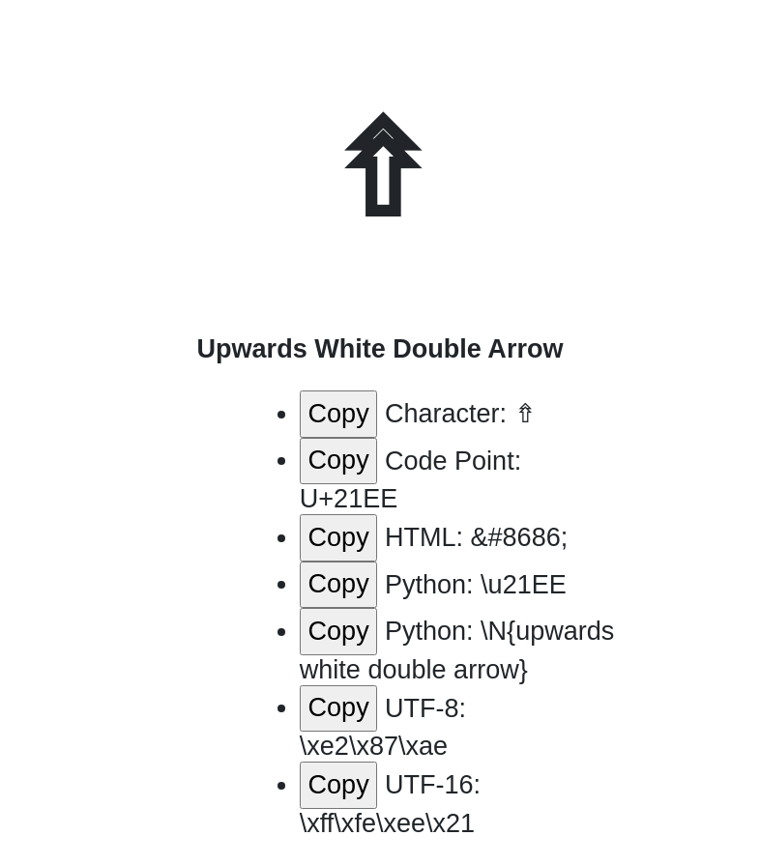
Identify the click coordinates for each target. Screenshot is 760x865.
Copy (338, 413)
